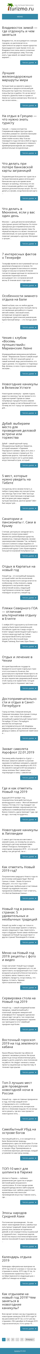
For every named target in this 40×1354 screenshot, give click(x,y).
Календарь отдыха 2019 (16, 1258)
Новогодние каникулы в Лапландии (20, 832)
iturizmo (17, 1351)
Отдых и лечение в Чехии (17, 659)
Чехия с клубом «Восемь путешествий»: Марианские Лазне (17, 342)
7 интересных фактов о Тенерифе (19, 256)
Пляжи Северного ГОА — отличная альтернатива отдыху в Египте (20, 613)
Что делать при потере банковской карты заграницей (17, 167)
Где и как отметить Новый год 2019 (17, 790)
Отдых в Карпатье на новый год (18, 568)
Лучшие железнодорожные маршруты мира (17, 76)
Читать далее (28, 62)
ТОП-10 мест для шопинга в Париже (17, 1170)
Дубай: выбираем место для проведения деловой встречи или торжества (19, 430)
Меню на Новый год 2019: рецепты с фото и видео (19, 956)
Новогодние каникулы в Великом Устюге (20, 386)
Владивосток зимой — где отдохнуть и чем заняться (19, 31)
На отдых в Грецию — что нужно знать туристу (19, 119)
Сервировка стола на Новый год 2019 (19, 1000)
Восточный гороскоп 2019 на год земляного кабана (20, 1043)
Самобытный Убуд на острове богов (19, 1131)
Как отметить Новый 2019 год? (18, 869)
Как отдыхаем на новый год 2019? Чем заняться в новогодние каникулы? (19, 1301)
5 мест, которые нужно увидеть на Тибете (16, 479)
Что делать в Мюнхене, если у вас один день (18, 212)
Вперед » (29, 1339)
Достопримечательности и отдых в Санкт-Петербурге (19, 702)
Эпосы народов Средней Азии (14, 1214)
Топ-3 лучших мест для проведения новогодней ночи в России (17, 1087)
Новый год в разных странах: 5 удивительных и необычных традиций (19, 914)
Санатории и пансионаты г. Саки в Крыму (19, 522)
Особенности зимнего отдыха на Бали (19, 297)
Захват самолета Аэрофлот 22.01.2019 (18, 750)
